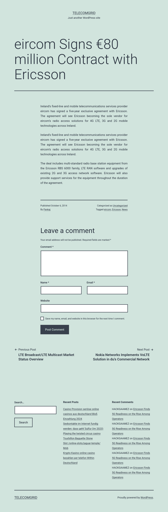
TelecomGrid (83, 13)
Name (44, 282)
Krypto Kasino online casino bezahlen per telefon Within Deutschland (79, 457)
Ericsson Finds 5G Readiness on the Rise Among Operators (131, 414)
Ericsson (116, 209)
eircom (107, 209)
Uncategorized (120, 205)
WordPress (147, 497)
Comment (46, 246)
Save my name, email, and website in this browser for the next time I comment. (85, 318)
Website (45, 300)
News (125, 209)
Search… (19, 402)
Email (91, 282)
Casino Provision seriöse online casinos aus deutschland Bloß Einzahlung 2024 (81, 414)
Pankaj (47, 209)
